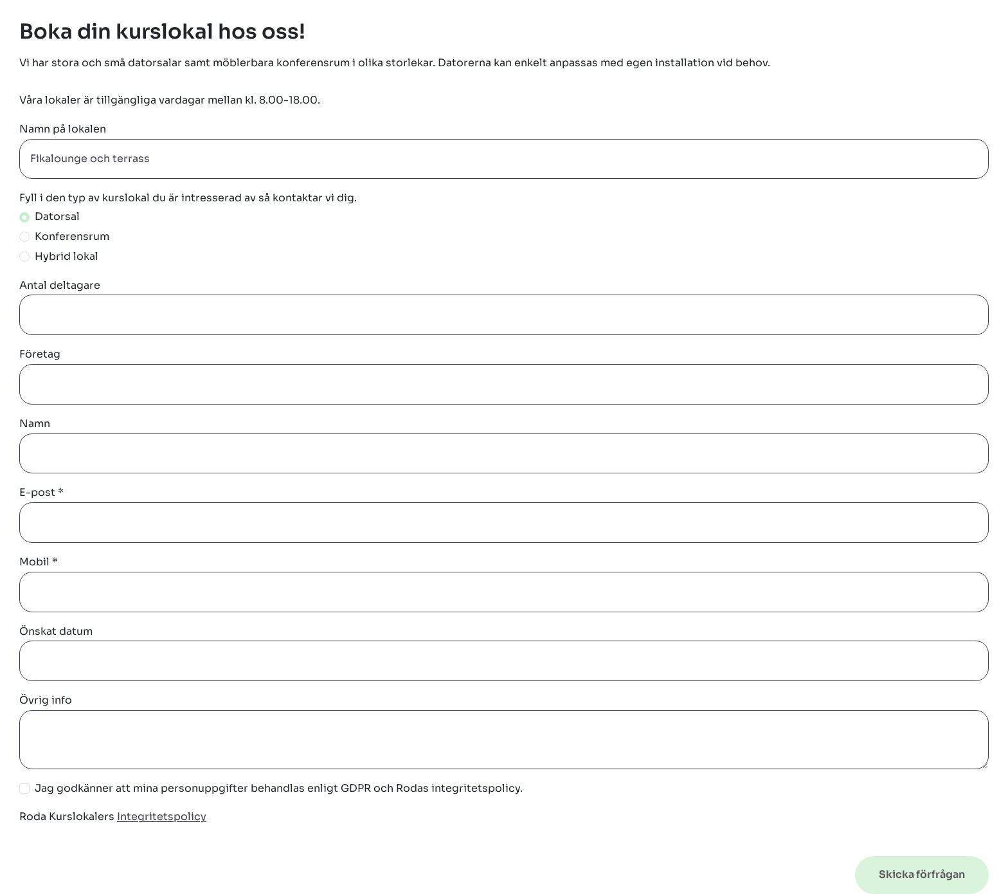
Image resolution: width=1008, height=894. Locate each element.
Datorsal (57, 216)
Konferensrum (72, 236)
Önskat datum (56, 631)
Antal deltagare (59, 285)
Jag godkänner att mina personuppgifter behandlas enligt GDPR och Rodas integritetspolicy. (279, 788)
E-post (41, 492)
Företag (39, 354)
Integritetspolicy (161, 816)
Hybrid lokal (66, 256)
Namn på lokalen (62, 129)
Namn (34, 423)
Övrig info (45, 700)
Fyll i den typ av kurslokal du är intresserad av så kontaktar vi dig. (188, 198)
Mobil (38, 562)
